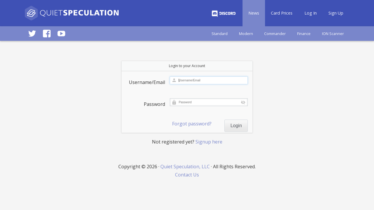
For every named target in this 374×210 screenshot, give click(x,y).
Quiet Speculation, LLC (185, 166)
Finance (304, 33)
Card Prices (281, 13)
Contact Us (187, 175)
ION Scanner (333, 33)
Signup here (208, 142)
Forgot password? (192, 123)
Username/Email (147, 82)
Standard (220, 33)
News (253, 13)
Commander (275, 33)
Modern (246, 33)
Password (154, 104)
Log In (310, 13)
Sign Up (335, 13)
